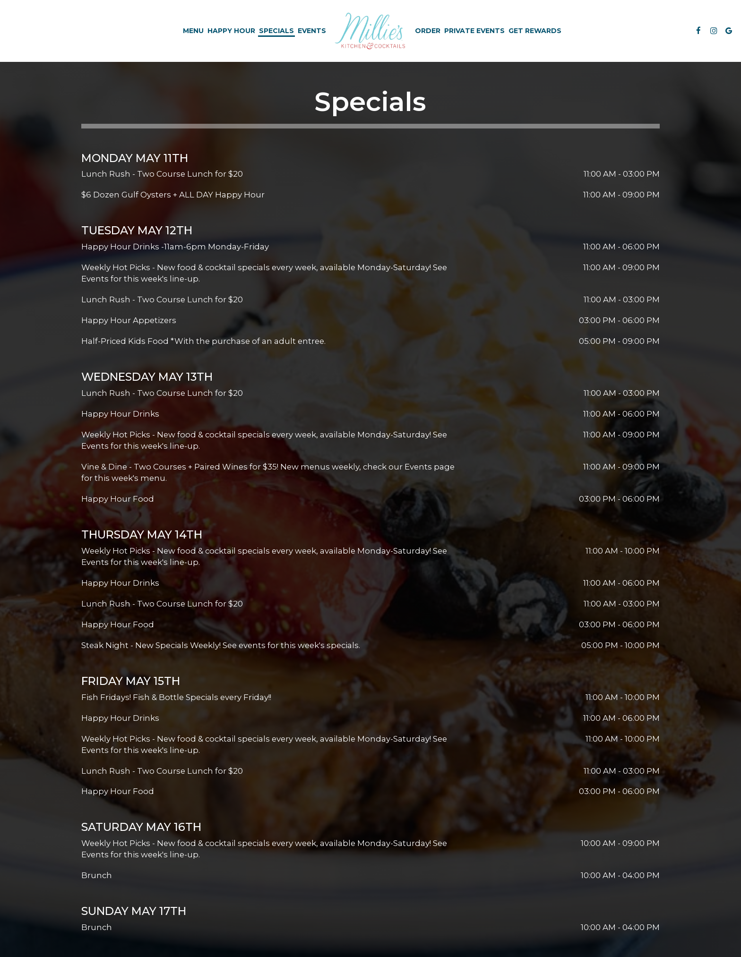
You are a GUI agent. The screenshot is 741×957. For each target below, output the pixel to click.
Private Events (474, 30)
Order (427, 30)
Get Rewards (534, 30)
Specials (276, 30)
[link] (370, 30)
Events (312, 30)
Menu (193, 30)
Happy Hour (231, 30)
